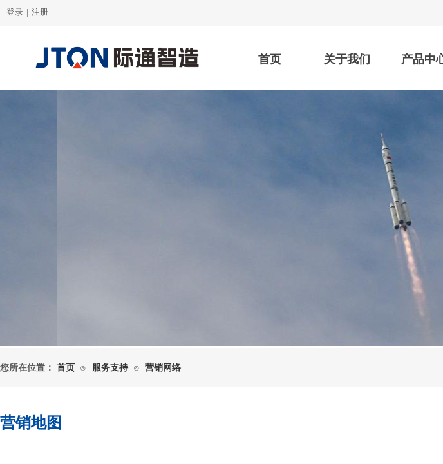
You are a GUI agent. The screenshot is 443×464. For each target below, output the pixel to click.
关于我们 (347, 59)
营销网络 (163, 367)
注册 (40, 12)
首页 (269, 59)
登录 (14, 12)
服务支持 (110, 367)
